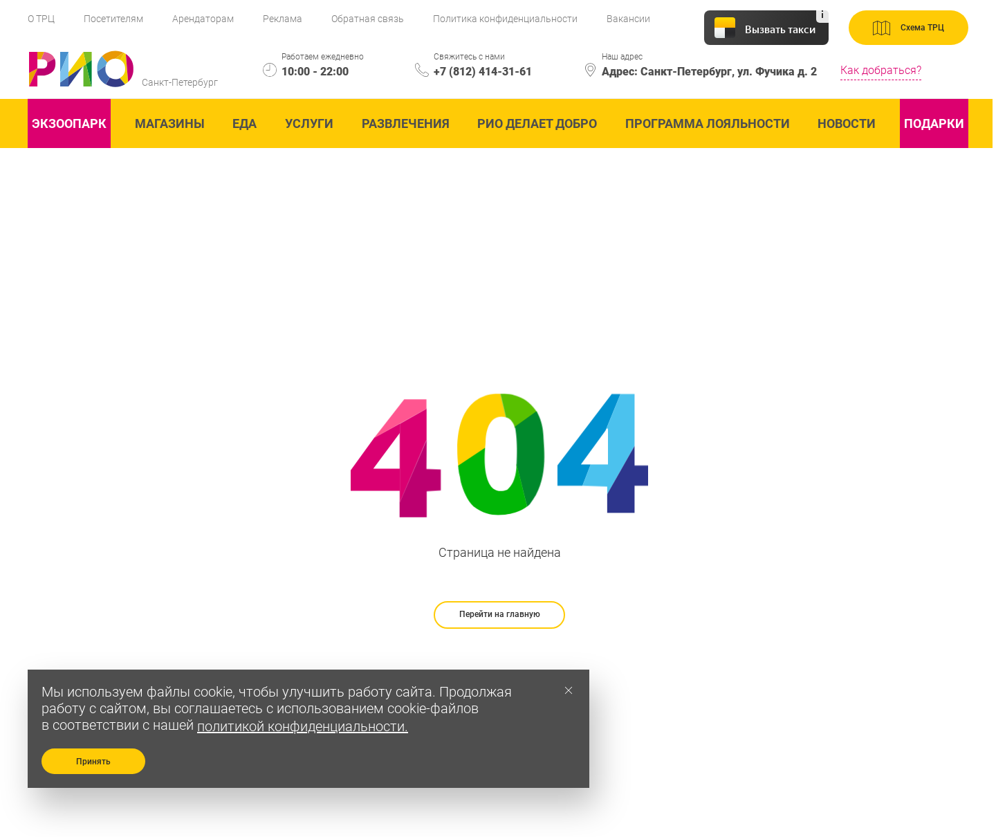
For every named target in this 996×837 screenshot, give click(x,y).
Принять (93, 761)
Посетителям (113, 18)
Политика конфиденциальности (505, 18)
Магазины (170, 123)
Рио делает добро (537, 123)
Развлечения (406, 123)
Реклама (282, 18)
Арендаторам (203, 18)
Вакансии (628, 18)
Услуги (309, 123)
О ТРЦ (41, 18)
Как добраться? (880, 70)
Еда (244, 123)
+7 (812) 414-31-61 (483, 71)
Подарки (934, 123)
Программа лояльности (707, 123)
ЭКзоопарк (69, 123)
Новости (847, 123)
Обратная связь (367, 18)
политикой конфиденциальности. (302, 726)
